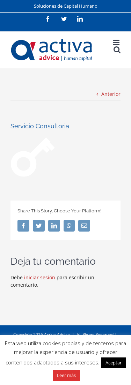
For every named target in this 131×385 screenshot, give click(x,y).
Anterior (111, 94)
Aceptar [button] (113, 363)
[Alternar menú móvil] (117, 42)
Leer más (66, 375)
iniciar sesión (40, 277)
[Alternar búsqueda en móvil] (117, 49)
